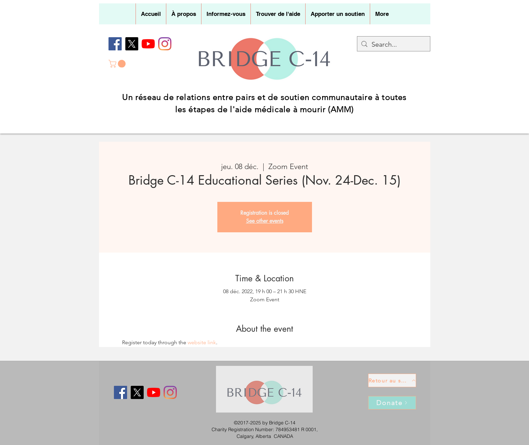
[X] (131, 43)
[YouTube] (148, 43)
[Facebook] (115, 43)
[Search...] (393, 44)
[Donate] (392, 402)
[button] (183, 13)
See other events (264, 221)
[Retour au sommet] (392, 380)
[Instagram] (164, 43)
